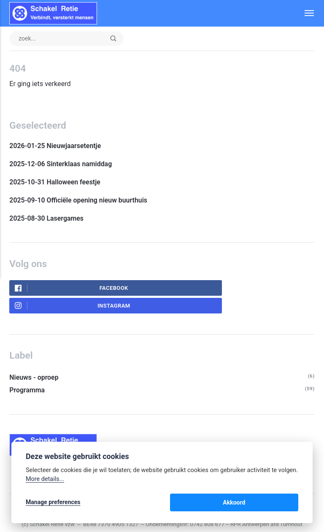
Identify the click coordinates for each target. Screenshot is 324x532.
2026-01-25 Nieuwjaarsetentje (56, 147)
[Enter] (115, 38)
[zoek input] (67, 38)
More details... (45, 480)
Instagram (206, 289)
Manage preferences (53, 503)
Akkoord (278, 503)
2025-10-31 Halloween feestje (56, 183)
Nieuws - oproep (34, 361)
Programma (27, 374)
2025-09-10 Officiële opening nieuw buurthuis (80, 201)
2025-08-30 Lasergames (47, 220)
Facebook (55, 289)
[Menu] (304, 13)
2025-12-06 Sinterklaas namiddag (61, 165)
